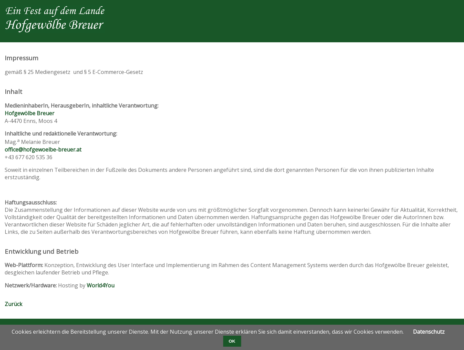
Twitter (400, 10)
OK (232, 341)
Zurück (13, 304)
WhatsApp (454, 10)
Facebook (387, 10)
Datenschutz (429, 331)
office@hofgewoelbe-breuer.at (43, 149)
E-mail (440, 10)
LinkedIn (414, 10)
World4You (100, 285)
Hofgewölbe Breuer (29, 113)
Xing (427, 10)
